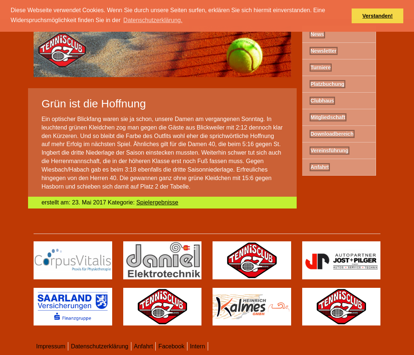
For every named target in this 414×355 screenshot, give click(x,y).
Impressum (50, 346)
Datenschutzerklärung (99, 346)
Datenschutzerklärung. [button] (152, 20)
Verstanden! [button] (377, 16)
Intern (197, 346)
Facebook (171, 346)
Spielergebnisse (157, 202)
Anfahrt (143, 346)
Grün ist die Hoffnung (93, 103)
